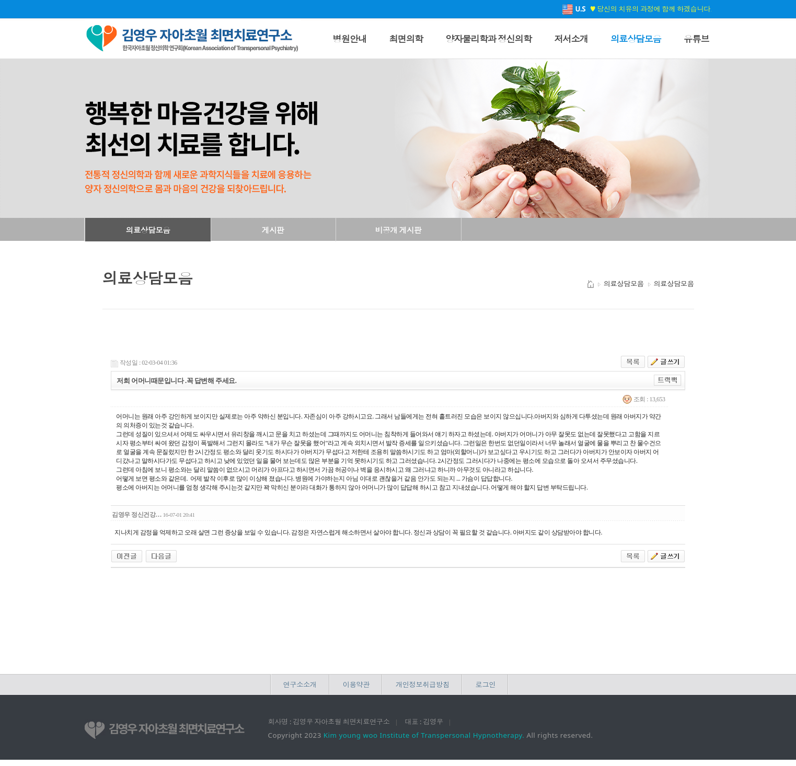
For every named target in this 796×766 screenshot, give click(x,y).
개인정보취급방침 (422, 684)
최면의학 (406, 38)
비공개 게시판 (398, 230)
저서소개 (571, 38)
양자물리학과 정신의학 (488, 38)
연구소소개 (300, 684)
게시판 (273, 230)
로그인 (485, 684)
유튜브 (696, 38)
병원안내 (350, 38)
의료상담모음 (635, 38)
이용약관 (356, 684)
